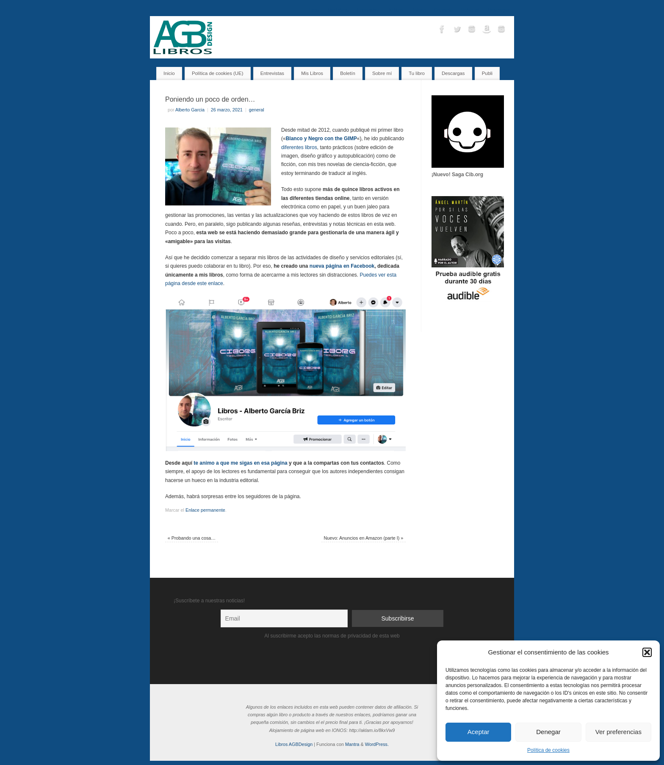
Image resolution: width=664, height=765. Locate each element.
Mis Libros (338, 10)
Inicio (313, 10)
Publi (487, 73)
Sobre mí (470, 10)
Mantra (352, 744)
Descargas (499, 10)
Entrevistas (368, 10)
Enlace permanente (205, 510)
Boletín (419, 10)
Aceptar (479, 731)
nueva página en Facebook (342, 266)
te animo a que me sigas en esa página (240, 463)
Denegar (548, 731)
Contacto (443, 10)
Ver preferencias (618, 731)
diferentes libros (299, 147)
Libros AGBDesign (294, 744)
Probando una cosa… (192, 537)
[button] (647, 652)
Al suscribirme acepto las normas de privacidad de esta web (332, 636)
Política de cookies (548, 750)
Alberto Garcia (190, 109)
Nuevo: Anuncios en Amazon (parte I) (363, 537)
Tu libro (395, 10)
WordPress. (377, 744)
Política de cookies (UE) (217, 73)
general (256, 109)
